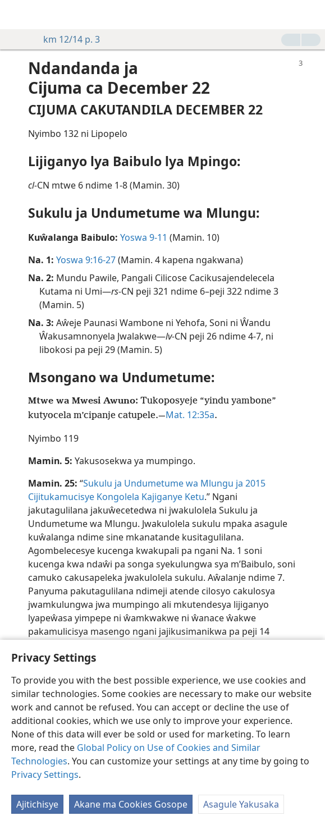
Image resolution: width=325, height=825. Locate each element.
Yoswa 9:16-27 (86, 260)
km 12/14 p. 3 (66, 39)
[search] (311, 15)
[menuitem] (16, 14)
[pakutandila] (16, 14)
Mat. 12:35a (190, 415)
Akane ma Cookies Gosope (130, 804)
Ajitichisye (37, 804)
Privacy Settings (45, 774)
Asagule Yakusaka (241, 804)
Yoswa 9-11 (143, 237)
